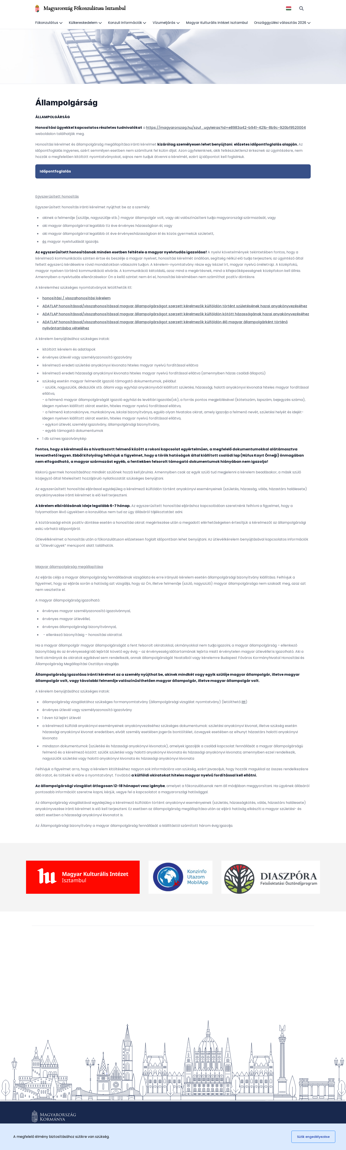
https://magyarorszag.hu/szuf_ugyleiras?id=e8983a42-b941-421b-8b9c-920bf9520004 (226, 127)
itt (244, 701)
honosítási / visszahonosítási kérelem (76, 298)
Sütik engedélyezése (313, 1137)
